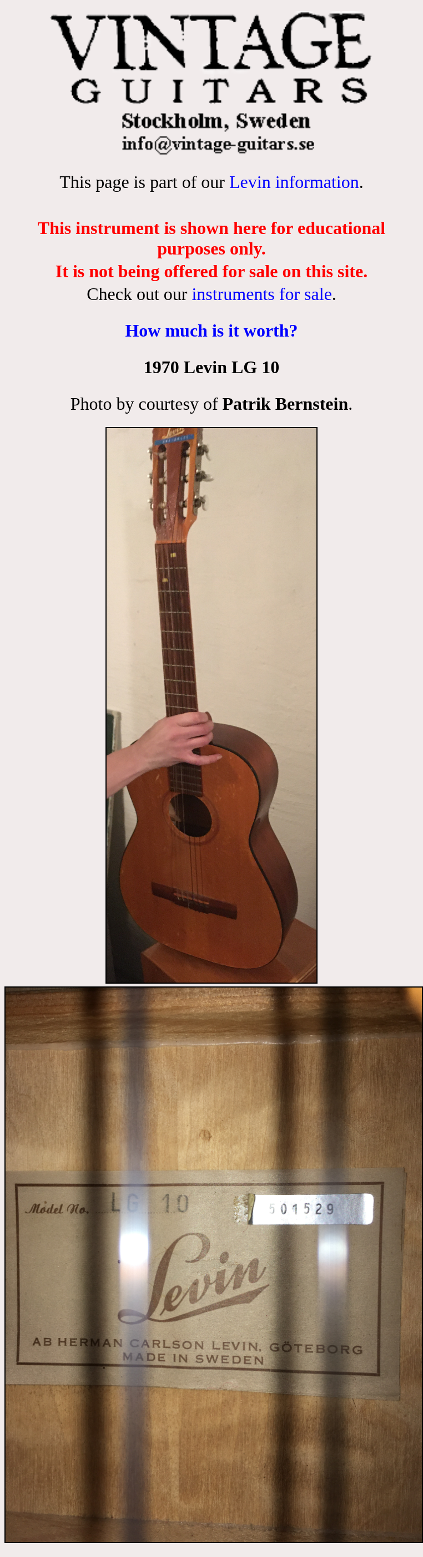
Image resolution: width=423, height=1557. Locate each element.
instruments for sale (261, 294)
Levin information (294, 182)
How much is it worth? (211, 330)
